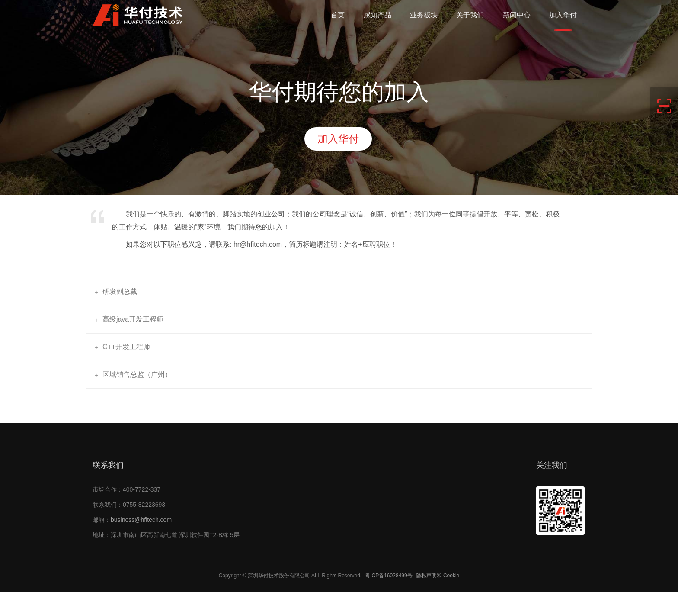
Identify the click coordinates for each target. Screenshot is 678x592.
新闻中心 (517, 15)
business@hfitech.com (141, 519)
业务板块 (424, 15)
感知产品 (377, 15)
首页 (338, 15)
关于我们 (470, 15)
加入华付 (563, 15)
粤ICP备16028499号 (388, 576)
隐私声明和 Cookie (438, 576)
